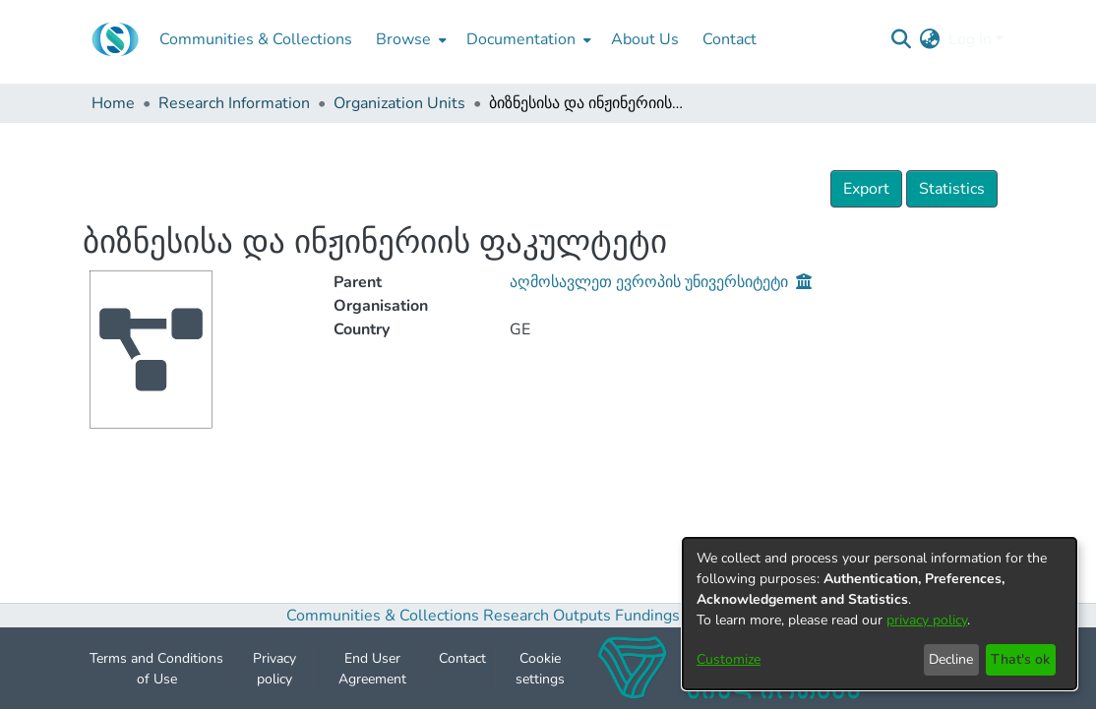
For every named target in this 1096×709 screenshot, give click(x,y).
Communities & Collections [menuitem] (255, 39)
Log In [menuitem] (970, 39)
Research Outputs (549, 623)
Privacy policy (274, 675)
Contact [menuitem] (729, 39)
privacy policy (926, 620)
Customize (729, 659)
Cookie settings (540, 675)
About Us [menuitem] (645, 39)
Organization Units (399, 103)
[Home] (115, 39)
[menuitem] (409, 39)
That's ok (1020, 659)
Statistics (952, 189)
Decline (951, 659)
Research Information (234, 103)
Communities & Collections (382, 623)
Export (866, 189)
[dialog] (879, 613)
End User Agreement (372, 675)
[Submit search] (901, 39)
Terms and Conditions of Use (156, 675)
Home (113, 103)
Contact (462, 665)
